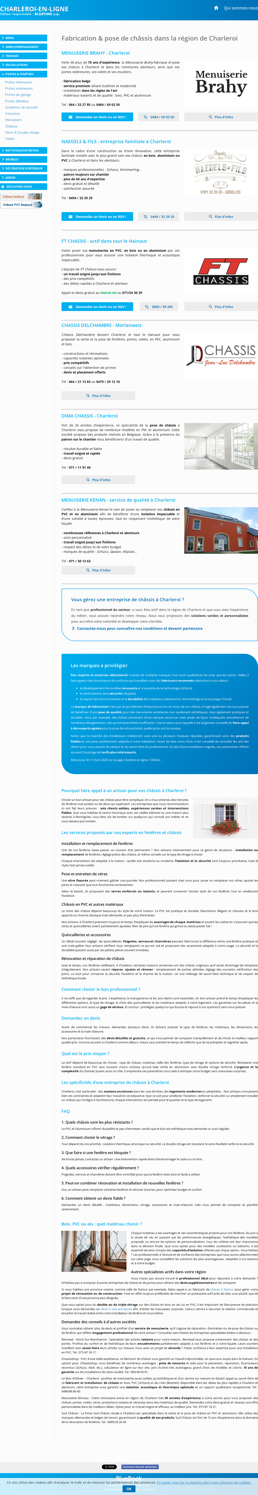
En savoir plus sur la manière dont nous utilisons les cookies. (204, 1482)
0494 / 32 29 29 (158, 216)
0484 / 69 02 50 (158, 117)
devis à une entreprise (116, 1309)
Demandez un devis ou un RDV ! (97, 117)
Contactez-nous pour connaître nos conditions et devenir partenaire (139, 628)
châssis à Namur (221, 1289)
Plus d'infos (223, 117)
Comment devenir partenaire (140, 1466)
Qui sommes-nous (241, 8)
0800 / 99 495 (159, 307)
